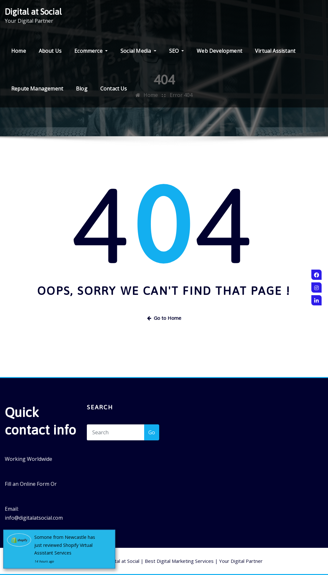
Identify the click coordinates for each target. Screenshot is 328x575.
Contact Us (113, 88)
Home (18, 50)
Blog (81, 88)
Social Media (138, 50)
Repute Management (37, 88)
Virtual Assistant (275, 50)
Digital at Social (33, 11)
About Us (50, 50)
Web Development (219, 50)
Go (151, 432)
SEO (176, 50)
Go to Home (164, 318)
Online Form (34, 483)
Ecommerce (91, 50)
